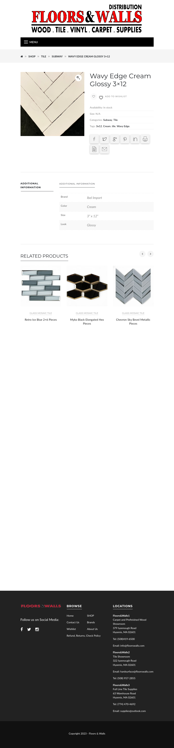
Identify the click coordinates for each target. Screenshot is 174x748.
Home (70, 615)
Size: (92, 113)
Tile (43, 56)
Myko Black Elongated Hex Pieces (87, 321)
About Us (92, 628)
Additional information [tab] (31, 185)
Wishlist (71, 628)
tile (114, 126)
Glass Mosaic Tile (41, 313)
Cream (107, 126)
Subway (57, 56)
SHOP (32, 56)
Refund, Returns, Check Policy (84, 635)
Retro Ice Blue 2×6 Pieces (41, 319)
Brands (91, 622)
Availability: (96, 107)
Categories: (96, 119)
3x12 (99, 126)
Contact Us (73, 622)
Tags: (92, 126)
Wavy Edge (123, 126)
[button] (78, 78)
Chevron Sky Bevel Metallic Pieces (133, 321)
